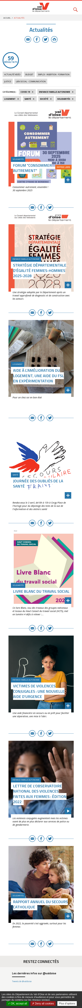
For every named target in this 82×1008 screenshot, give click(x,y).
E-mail (28, 39)
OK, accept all (17, 1003)
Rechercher (75, 8)
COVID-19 (25, 92)
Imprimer (54, 39)
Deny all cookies (43, 1003)
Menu (6, 8)
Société (44, 99)
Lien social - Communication (31, 81)
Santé (27, 99)
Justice (7, 81)
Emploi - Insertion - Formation (53, 74)
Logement (9, 99)
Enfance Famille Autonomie (54, 92)
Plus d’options (67, 1003)
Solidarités (63, 99)
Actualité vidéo (12, 74)
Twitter (45, 39)
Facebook (36, 39)
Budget (29, 74)
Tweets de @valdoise (22, 981)
